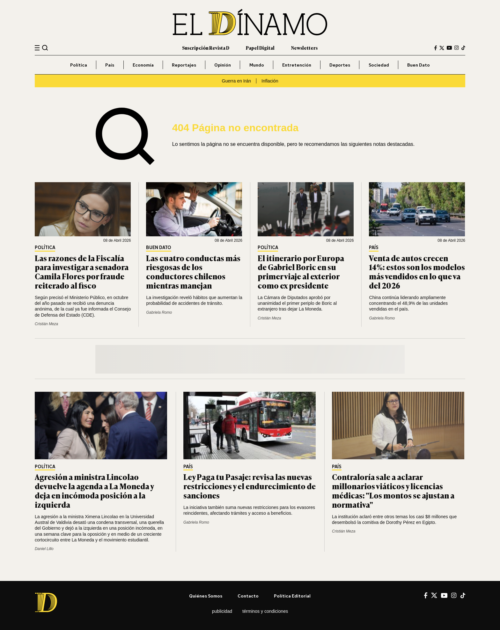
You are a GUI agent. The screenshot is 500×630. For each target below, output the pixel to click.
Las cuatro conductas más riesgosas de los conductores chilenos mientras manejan (193, 271)
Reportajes (184, 65)
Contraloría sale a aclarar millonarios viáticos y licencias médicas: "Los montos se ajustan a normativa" (393, 490)
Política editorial (292, 595)
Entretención (296, 65)
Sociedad (379, 65)
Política (78, 65)
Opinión (222, 65)
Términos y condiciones (265, 611)
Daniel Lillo (44, 549)
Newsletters (304, 47)
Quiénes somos (205, 595)
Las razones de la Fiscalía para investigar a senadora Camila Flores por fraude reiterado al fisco (82, 271)
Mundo (256, 65)
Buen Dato (418, 65)
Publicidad (222, 611)
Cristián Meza (46, 324)
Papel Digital (260, 47)
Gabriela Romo (159, 312)
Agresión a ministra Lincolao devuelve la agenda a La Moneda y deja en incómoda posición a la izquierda (94, 490)
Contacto (248, 595)
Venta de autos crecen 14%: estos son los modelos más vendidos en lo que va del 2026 (417, 271)
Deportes (339, 65)
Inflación (269, 80)
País (109, 65)
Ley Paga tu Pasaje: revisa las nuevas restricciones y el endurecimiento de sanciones (249, 486)
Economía (143, 65)
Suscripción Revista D (205, 47)
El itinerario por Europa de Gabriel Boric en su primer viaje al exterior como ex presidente (301, 271)
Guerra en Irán (236, 80)
